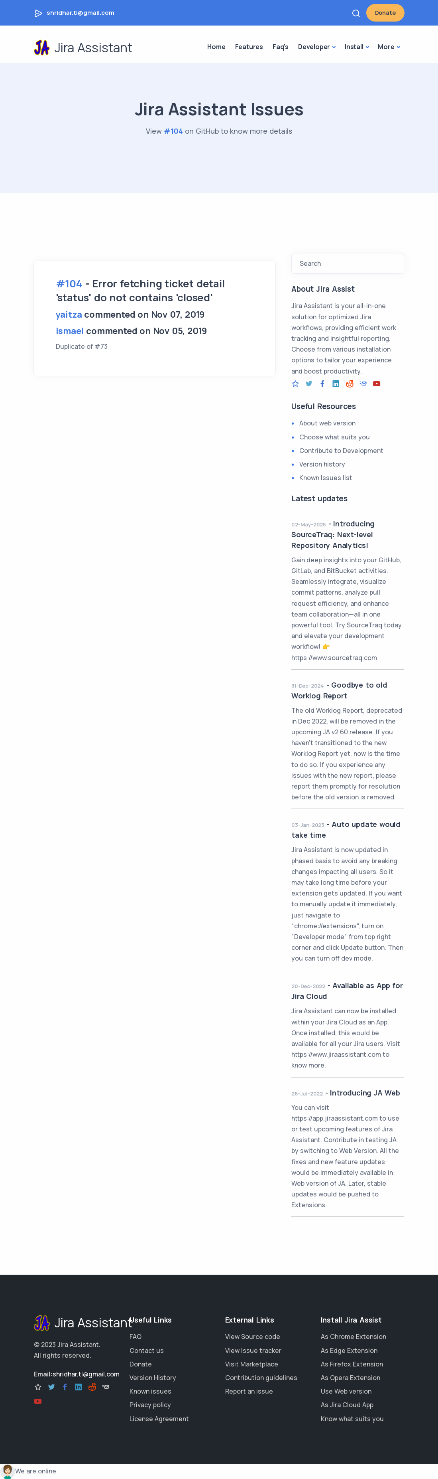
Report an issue (249, 1391)
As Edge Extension (349, 1350)
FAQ (135, 1336)
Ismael (70, 331)
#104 (173, 131)
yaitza (69, 314)
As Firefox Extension (352, 1364)
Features (249, 46)
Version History (153, 1377)
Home (216, 46)
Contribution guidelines (261, 1377)
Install (354, 46)
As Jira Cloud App (347, 1404)
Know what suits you (352, 1418)
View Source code (252, 1336)
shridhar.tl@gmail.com (80, 12)
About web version (327, 423)
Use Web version (346, 1391)
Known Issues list (325, 477)
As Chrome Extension (353, 1336)
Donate (385, 12)
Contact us (147, 1350)
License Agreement (159, 1418)
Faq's (281, 46)
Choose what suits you (334, 437)
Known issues (150, 1391)
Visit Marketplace (251, 1364)
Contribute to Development (341, 450)
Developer (314, 46)
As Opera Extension (350, 1377)
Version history (322, 464)
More (386, 46)
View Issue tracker (253, 1350)
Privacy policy (150, 1404)
